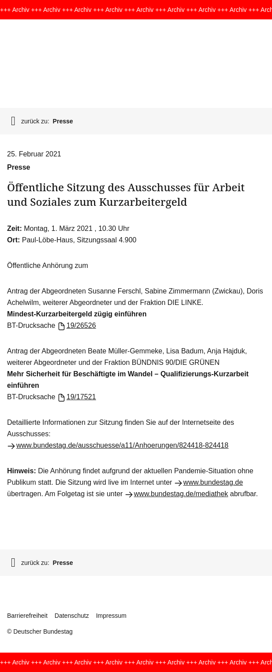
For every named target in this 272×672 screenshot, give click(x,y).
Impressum (111, 615)
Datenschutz (72, 615)
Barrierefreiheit (27, 615)
